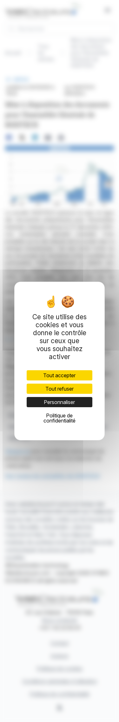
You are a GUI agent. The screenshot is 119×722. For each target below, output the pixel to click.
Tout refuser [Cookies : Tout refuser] (59, 389)
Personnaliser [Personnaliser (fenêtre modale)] (59, 402)
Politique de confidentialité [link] (59, 418)
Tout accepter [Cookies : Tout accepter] (59, 375)
